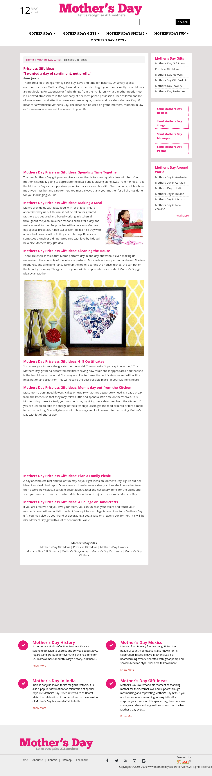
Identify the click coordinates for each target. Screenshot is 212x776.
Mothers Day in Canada (170, 182)
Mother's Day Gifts (79, 34)
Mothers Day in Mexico (169, 199)
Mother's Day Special (125, 34)
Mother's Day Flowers (114, 547)
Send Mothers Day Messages (169, 136)
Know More (39, 665)
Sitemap (67, 760)
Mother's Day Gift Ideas (55, 547)
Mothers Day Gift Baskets (42, 551)
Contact (52, 760)
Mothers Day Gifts (48, 59)
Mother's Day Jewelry (75, 551)
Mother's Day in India (168, 188)
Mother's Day (40, 34)
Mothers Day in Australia (171, 177)
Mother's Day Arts (107, 40)
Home (30, 59)
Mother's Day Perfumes (107, 551)
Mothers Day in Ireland (169, 194)
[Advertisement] (84, 141)
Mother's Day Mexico (141, 642)
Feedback (82, 760)
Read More (182, 215)
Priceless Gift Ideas (85, 547)
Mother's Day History (54, 642)
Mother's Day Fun (170, 34)
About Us (38, 760)
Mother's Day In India (54, 680)
